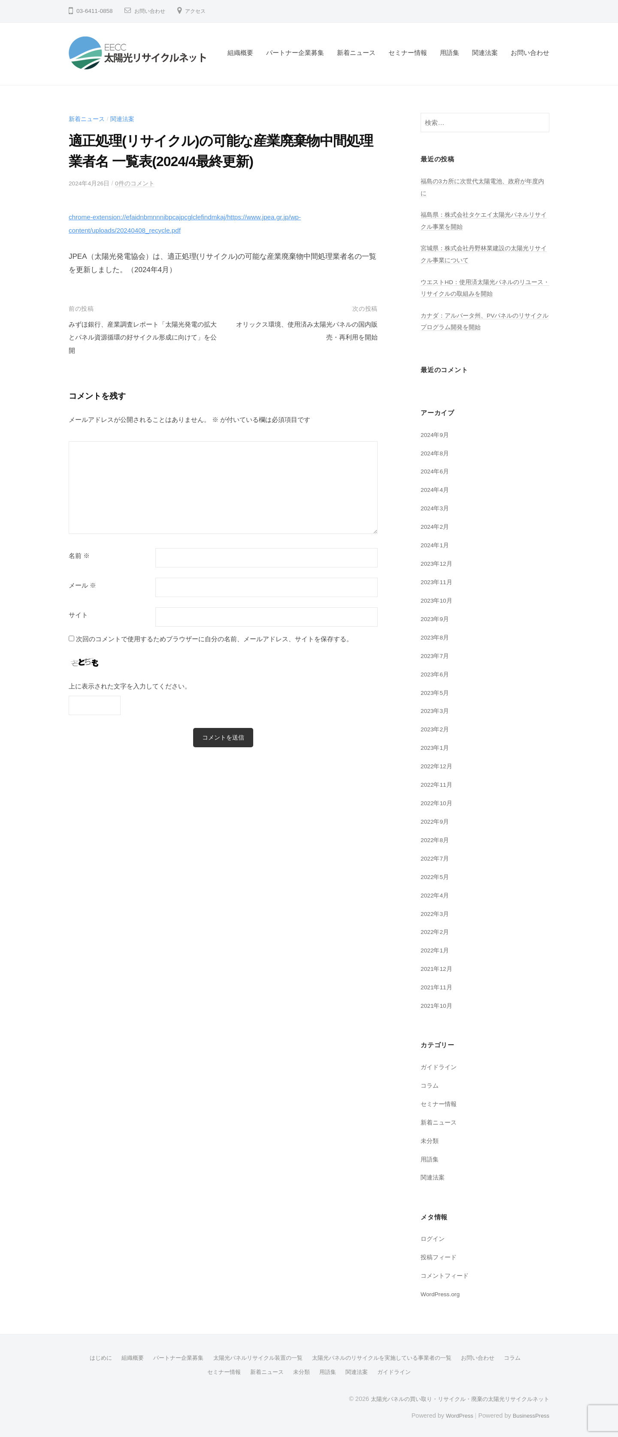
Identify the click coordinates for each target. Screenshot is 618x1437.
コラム (430, 1083)
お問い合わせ (152, 11)
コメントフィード (446, 1273)
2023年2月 (436, 728)
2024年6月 (436, 470)
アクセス (202, 11)
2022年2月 (436, 930)
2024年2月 (436, 526)
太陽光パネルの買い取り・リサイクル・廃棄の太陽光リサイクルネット (453, 1395)
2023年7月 (436, 654)
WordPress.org (442, 1291)
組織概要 (240, 52)
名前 (79, 555)
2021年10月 (438, 1003)
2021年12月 (438, 967)
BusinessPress (529, 1412)
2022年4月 (436, 893)
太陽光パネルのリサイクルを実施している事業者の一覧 (387, 1355)
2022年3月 (436, 912)
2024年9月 (436, 434)
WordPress (453, 1412)
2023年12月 (438, 562)
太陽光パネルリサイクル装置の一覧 (254, 1355)
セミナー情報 (407, 52)
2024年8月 (436, 452)
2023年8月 (436, 636)
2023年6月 (436, 672)
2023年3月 (436, 709)
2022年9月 (436, 820)
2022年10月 (438, 801)
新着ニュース (356, 52)
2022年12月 (438, 765)
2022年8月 (436, 838)
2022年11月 (438, 783)
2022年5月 (436, 875)
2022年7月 (436, 857)
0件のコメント (140, 183)
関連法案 (485, 52)
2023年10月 (438, 599)
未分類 (430, 1138)
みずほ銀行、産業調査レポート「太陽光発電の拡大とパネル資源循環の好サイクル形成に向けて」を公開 (142, 337)
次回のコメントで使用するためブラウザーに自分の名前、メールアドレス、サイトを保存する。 (214, 638)
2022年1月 (436, 948)
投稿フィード (440, 1254)
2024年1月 (436, 544)
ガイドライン (440, 1065)
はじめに (88, 1355)
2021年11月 (438, 985)
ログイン (433, 1236)
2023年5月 (436, 691)
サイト (78, 614)
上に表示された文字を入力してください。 (130, 686)
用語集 (449, 52)
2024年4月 (436, 489)
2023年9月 (436, 617)
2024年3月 (436, 507)
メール (82, 585)
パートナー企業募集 (295, 52)
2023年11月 (438, 581)
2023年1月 (436, 746)
